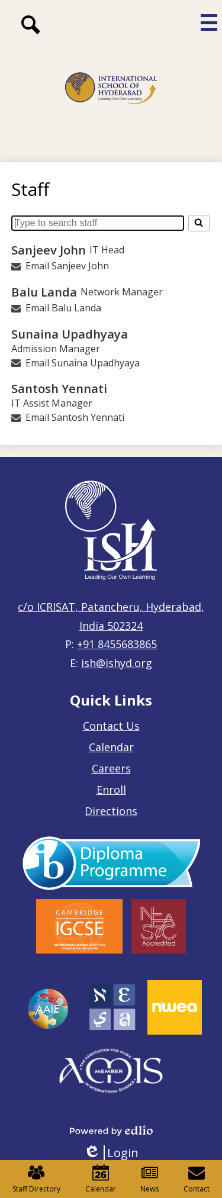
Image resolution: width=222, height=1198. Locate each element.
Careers (111, 768)
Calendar (111, 747)
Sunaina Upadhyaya (69, 334)
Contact (197, 1179)
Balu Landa (44, 292)
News (149, 1179)
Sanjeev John (48, 249)
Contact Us (111, 726)
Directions (111, 811)
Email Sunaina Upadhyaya (82, 362)
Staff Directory (36, 1179)
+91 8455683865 (117, 644)
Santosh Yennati (59, 388)
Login (111, 1152)
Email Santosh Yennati (74, 417)
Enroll (111, 789)
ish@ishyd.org (116, 663)
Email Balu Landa (63, 307)
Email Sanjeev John (67, 265)
